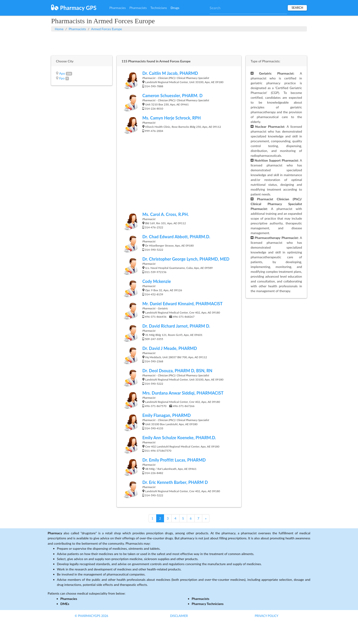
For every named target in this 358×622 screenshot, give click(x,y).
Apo (62, 73)
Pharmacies (117, 8)
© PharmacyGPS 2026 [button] (91, 616)
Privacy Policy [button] (267, 616)
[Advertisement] (179, 43)
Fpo (62, 78)
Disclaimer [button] (179, 616)
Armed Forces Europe (106, 29)
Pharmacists (138, 8)
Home (59, 29)
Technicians (158, 8)
